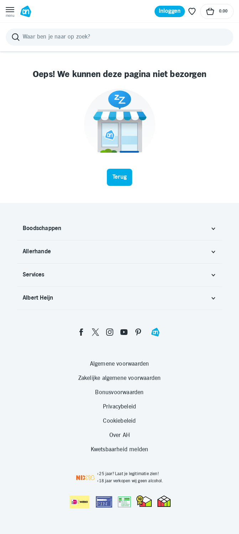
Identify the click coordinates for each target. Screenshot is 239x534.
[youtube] (124, 332)
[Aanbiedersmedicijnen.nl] (124, 502)
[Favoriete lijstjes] (192, 11)
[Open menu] (10, 11)
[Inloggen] (170, 11)
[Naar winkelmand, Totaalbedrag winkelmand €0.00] (217, 11)
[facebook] (81, 332)
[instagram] (109, 332)
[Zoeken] (119, 37)
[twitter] (95, 332)
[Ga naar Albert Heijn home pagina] (25, 11)
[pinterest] (138, 332)
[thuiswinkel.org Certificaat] (144, 501)
